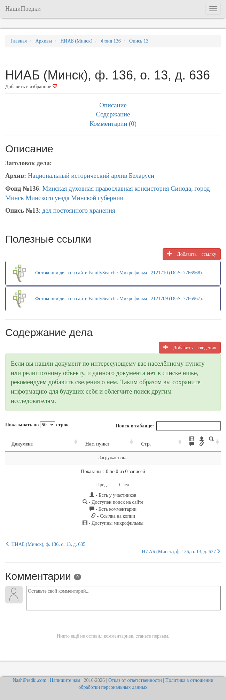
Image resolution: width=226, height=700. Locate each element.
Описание (112, 105)
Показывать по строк (37, 424)
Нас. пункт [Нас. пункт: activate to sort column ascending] (73, 439)
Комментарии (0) (113, 123)
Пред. (102, 479)
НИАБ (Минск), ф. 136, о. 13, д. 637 (181, 546)
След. (125, 479)
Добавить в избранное (31, 86)
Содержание (113, 114)
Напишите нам (65, 675)
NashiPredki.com (29, 675)
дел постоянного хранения (78, 210)
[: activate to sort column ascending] (180, 439)
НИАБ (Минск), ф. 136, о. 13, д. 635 (45, 539)
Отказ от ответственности (135, 675)
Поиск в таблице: (168, 426)
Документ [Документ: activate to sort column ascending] (22, 439)
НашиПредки (23, 8)
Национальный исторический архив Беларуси (91, 175)
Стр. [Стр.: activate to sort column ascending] (118, 439)
